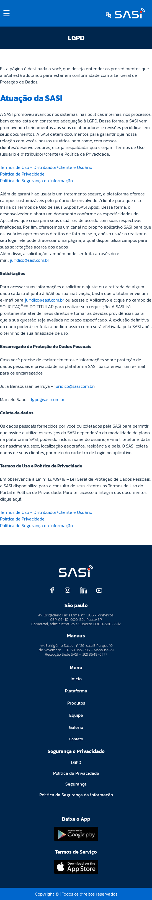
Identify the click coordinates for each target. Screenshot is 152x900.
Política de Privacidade (22, 174)
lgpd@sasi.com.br (48, 399)
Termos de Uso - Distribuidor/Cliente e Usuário (46, 167)
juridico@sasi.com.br (29, 260)
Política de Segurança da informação (36, 180)
